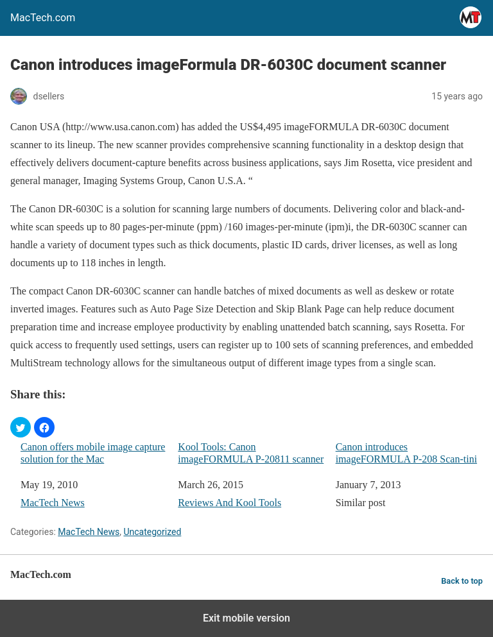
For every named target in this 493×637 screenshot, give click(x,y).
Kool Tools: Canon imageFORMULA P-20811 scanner (251, 452)
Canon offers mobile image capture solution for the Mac (93, 452)
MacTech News (53, 502)
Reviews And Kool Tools (229, 502)
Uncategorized (152, 532)
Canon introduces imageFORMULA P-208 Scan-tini (406, 452)
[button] (20, 427)
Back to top (462, 581)
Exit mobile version (246, 618)
